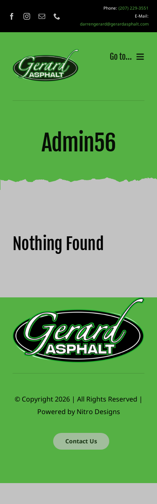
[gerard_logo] (46, 52)
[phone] (57, 16)
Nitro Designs (98, 411)
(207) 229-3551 (133, 8)
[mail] (42, 16)
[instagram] (26, 16)
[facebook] (11, 16)
